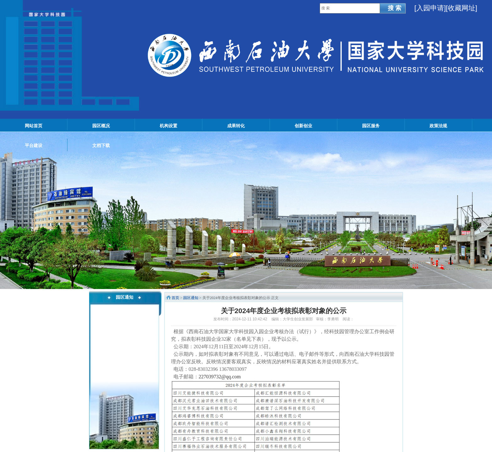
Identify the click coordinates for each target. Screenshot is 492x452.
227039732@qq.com (220, 376)
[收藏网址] (461, 8)
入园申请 (430, 8)
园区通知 (190, 298)
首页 (175, 298)
